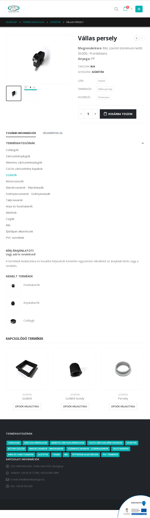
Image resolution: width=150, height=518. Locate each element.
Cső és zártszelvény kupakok (24, 169)
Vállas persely (105, 89)
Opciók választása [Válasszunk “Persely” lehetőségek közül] (123, 406)
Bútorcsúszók (15, 181)
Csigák (10, 219)
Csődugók (12, 150)
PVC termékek (15, 238)
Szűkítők (98, 72)
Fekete (101, 80)
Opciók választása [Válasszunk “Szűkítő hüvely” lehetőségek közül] (75, 406)
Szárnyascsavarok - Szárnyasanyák (28, 194)
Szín (80, 80)
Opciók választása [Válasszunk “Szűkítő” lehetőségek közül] (27, 406)
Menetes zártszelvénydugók (24, 162)
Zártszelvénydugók (18, 156)
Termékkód (84, 89)
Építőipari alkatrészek (19, 231)
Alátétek (11, 212)
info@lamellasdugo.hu (32, 479)
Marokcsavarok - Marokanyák (25, 187)
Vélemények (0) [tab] (52, 133)
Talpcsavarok (14, 200)
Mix (8, 225)
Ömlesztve (103, 97)
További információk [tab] (21, 133)
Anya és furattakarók (19, 206)
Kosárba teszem (120, 114)
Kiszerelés (84, 97)
